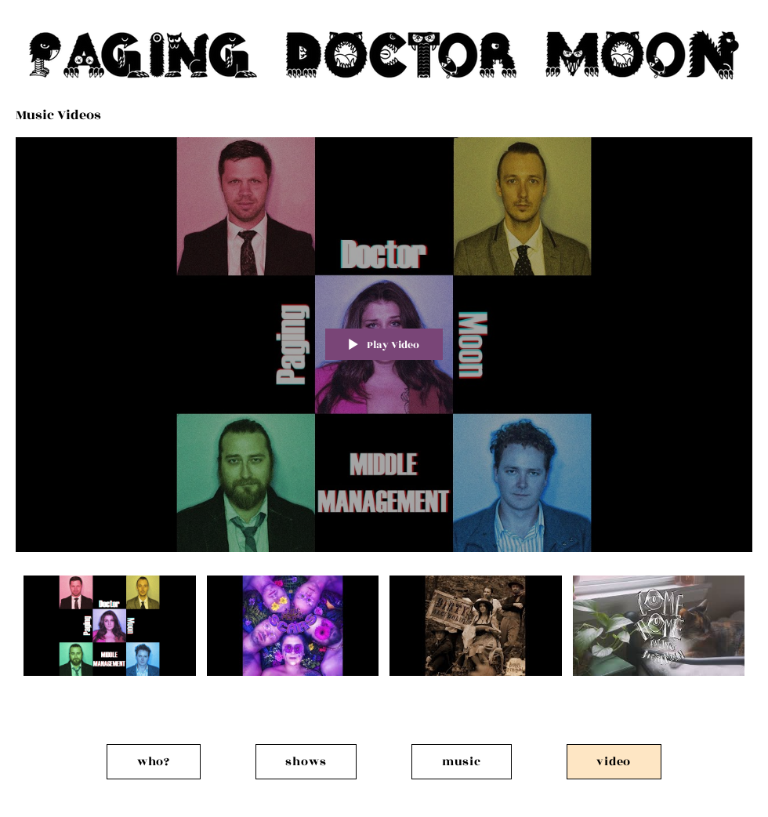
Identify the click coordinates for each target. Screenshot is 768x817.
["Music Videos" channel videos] (384, 636)
